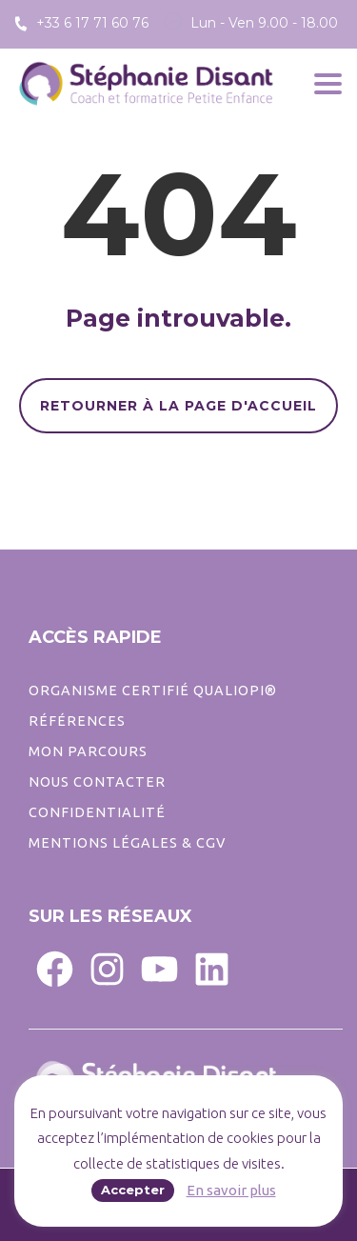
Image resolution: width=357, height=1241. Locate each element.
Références (77, 721)
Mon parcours (88, 751)
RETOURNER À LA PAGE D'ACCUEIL (178, 405)
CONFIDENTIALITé (97, 812)
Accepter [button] (133, 1189)
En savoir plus (231, 1190)
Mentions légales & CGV (127, 843)
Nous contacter (97, 782)
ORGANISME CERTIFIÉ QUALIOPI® (153, 690)
